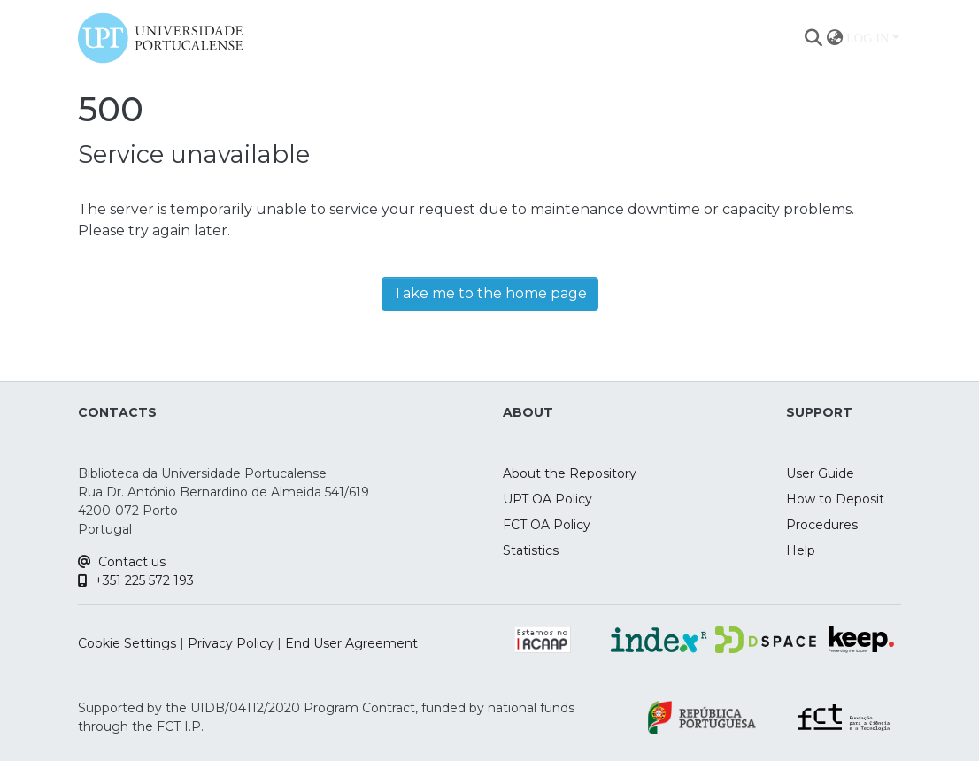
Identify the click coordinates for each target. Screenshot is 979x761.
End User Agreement (351, 643)
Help (800, 550)
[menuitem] (834, 38)
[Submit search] (813, 38)
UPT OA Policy (547, 499)
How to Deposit (835, 499)
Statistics (531, 550)
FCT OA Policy (546, 525)
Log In (867, 38)
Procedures (822, 525)
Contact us (122, 562)
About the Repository (569, 473)
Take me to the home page (490, 293)
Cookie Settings (127, 643)
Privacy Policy (231, 643)
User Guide (820, 473)
